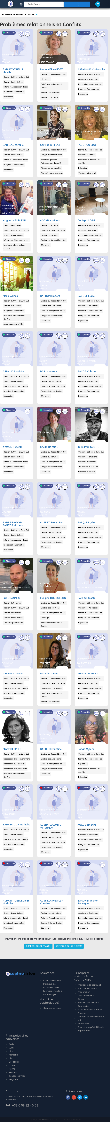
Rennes (13, 1072)
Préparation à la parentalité (15, 769)
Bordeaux (14, 1061)
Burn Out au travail (87, 988)
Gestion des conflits (88, 1002)
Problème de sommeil (89, 984)
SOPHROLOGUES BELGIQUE (69, 946)
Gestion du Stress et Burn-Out (16, 77)
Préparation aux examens (52, 173)
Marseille (13, 1054)
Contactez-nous (52, 980)
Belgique (13, 1079)
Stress (81, 998)
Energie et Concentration (14, 92)
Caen (12, 1065)
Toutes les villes (17, 1075)
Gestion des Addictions (14, 82)
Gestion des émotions (50, 92)
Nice (11, 1051)
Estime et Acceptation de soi (16, 87)
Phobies (82, 1013)
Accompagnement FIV (88, 230)
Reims (12, 1068)
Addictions (83, 1023)
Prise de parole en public (51, 168)
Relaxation (82, 168)
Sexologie (45, 618)
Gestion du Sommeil (49, 97)
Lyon (11, 1047)
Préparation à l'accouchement (17, 240)
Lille (10, 1058)
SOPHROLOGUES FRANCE (38, 946)
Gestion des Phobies (87, 155)
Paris (11, 1044)
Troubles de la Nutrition (88, 466)
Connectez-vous (52, 1007)
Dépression (8, 97)
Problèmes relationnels (90, 1009)
